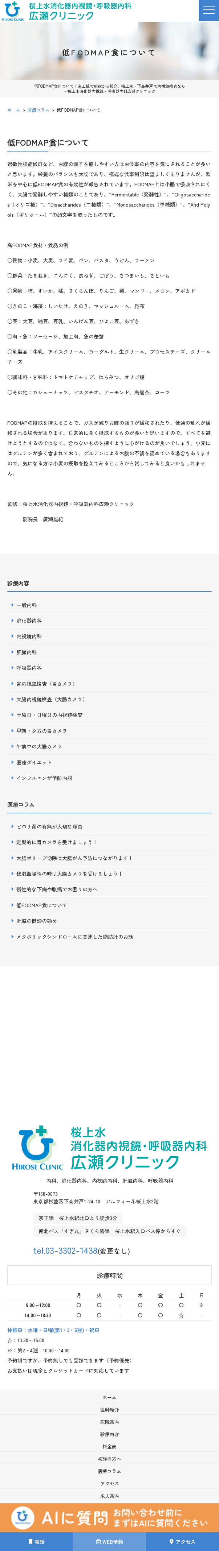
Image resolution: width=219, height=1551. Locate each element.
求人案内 (109, 1495)
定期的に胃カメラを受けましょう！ (57, 842)
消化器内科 (29, 620)
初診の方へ (109, 1458)
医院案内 (109, 1421)
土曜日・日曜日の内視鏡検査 (49, 714)
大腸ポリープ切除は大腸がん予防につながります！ (74, 858)
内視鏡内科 (29, 636)
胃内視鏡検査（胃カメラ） (46, 683)
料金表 (109, 1446)
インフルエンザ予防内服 (44, 777)
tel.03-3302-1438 (70, 1249)
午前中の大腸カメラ (39, 746)
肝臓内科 (26, 652)
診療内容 (109, 1434)
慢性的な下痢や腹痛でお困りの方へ (57, 889)
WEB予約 (109, 1541)
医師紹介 (109, 1409)
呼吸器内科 (29, 667)
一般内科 (26, 605)
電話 (37, 1541)
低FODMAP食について (41, 905)
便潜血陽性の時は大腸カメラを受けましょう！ (69, 873)
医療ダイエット (34, 762)
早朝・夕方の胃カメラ (41, 730)
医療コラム (109, 1471)
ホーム (109, 1397)
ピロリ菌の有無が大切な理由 (49, 826)
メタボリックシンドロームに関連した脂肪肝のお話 (74, 936)
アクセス (183, 1541)
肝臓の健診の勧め (36, 920)
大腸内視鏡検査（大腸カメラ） (52, 699)
